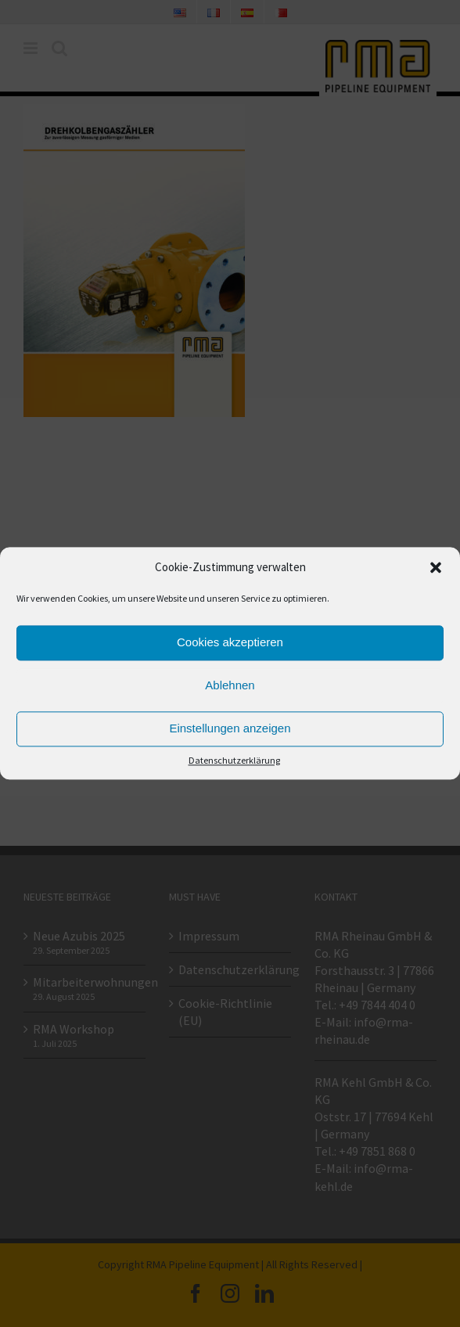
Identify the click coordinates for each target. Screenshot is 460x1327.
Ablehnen (229, 685)
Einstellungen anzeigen (229, 728)
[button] (436, 568)
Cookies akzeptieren (230, 642)
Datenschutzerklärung (234, 760)
